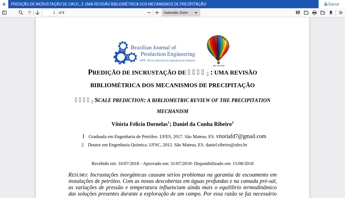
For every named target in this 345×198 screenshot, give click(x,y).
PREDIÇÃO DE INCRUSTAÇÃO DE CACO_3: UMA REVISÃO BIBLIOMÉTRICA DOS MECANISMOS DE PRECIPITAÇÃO (108, 4)
